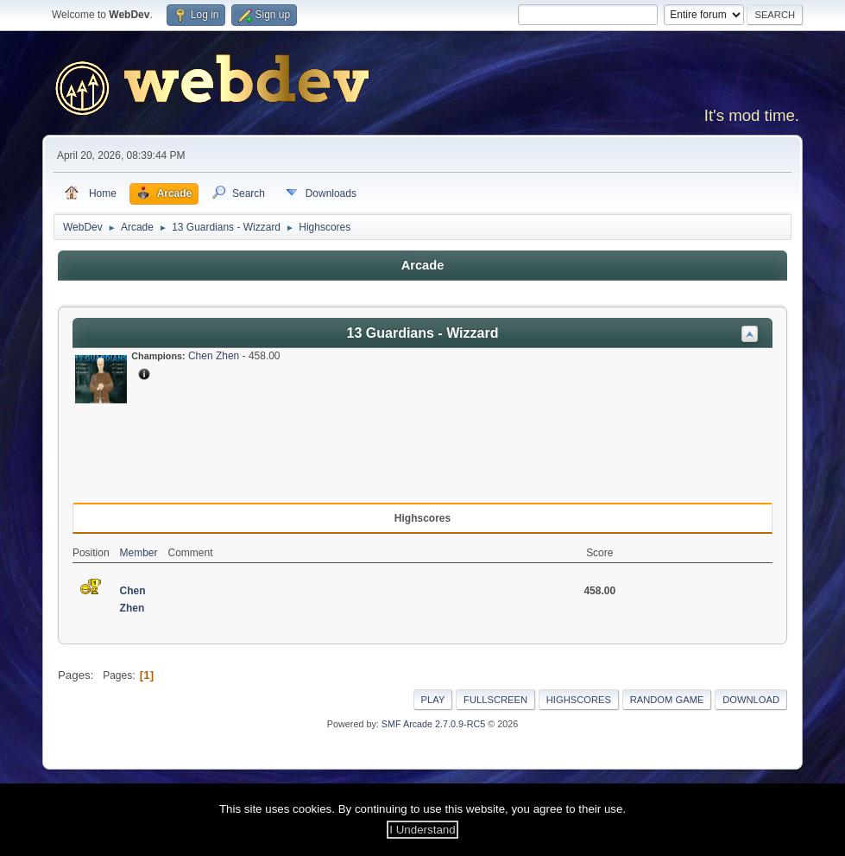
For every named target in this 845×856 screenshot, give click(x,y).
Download (750, 699)
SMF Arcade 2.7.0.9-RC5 (433, 724)
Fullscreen (495, 699)
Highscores (578, 699)
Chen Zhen (213, 356)
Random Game (667, 699)
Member (139, 553)
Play (433, 699)
